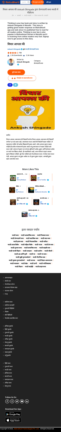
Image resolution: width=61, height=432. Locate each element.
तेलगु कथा (8, 386)
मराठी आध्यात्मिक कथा (28, 235)
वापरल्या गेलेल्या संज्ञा (11, 287)
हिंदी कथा (7, 363)
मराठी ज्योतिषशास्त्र (45, 263)
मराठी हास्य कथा (18, 241)
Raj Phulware (20, 192)
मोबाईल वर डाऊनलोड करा (22, 78)
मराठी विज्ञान (19, 267)
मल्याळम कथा (9, 379)
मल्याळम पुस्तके (9, 349)
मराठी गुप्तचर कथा (16, 248)
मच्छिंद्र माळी (23, 204)
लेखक (7, 312)
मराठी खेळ (24, 263)
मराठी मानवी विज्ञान (15, 251)
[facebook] (7, 401)
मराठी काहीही (29, 267)
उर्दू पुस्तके (8, 355)
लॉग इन (49, 2)
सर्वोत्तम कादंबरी (9, 305)
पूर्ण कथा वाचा (16, 72)
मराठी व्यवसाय (14, 263)
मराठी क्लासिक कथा (32, 238)
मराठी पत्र (32, 254)
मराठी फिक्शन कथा (43, 235)
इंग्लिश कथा (8, 373)
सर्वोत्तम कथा (8, 302)
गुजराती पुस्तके (9, 332)
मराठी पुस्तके (8, 336)
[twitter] (17, 401)
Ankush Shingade (15, 49)
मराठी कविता (44, 241)
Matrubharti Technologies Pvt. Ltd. (26, 429)
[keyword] (25, 2)
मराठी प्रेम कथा (48, 245)
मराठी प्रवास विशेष (13, 245)
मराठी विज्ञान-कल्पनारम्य (44, 260)
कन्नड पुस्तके (8, 352)
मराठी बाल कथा (45, 238)
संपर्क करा (8, 281)
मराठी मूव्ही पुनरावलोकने (23, 257)
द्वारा (18, 178)
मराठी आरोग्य (38, 251)
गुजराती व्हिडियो (9, 308)
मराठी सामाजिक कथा (30, 248)
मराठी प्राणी (33, 263)
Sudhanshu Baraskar (42, 192)
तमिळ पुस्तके (8, 339)
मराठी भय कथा (42, 254)
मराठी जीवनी (48, 251)
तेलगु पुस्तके (8, 342)
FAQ (6, 294)
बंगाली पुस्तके (9, 345)
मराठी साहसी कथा (44, 248)
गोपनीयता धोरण (10, 284)
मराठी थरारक (31, 260)
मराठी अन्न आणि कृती (20, 254)
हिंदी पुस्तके (8, 329)
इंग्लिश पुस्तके (9, 326)
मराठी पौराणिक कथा (39, 257)
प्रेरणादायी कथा (38, 63)
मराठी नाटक (38, 245)
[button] (28, 2)
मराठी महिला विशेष (26, 245)
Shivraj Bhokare (21, 180)
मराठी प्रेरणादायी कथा (32, 49)
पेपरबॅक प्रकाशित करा (11, 318)
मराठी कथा (15, 235)
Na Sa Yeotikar (43, 180)
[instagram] (12, 401)
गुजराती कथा (9, 366)
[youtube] (22, 401)
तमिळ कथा (8, 383)
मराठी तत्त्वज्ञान (27, 251)
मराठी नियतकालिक (31, 241)
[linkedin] (27, 401)
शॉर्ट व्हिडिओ (8, 315)
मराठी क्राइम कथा (40, 267)
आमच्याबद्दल (8, 278)
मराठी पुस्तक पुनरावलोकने (17, 260)
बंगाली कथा (8, 376)
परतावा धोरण (9, 291)
